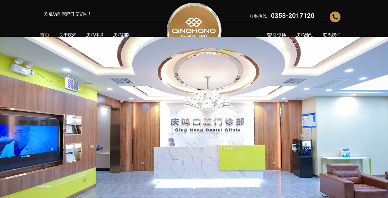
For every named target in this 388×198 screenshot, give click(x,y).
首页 (44, 35)
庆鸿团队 (121, 35)
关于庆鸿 (67, 35)
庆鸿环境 (94, 35)
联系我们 (331, 35)
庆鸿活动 (304, 35)
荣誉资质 (276, 35)
